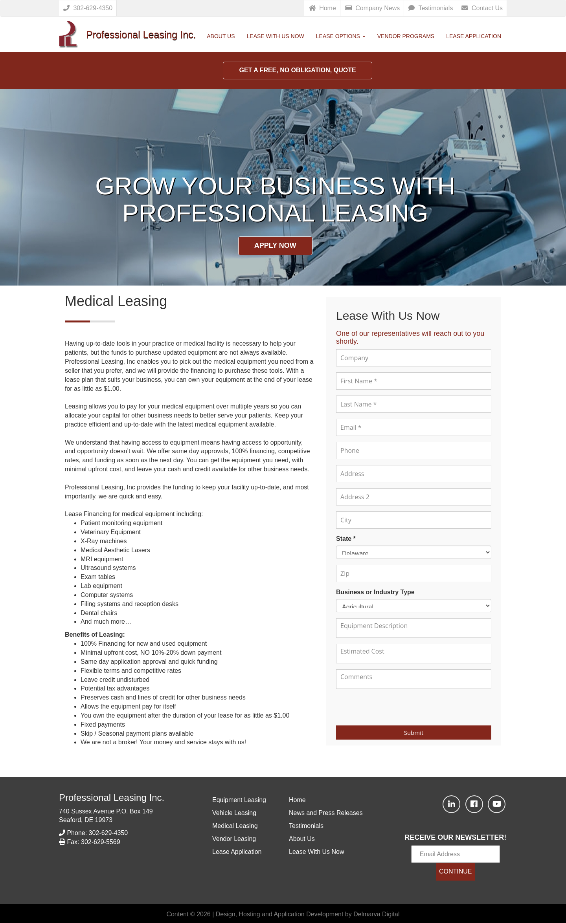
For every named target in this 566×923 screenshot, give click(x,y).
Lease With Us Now (275, 36)
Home (322, 8)
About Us (221, 36)
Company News (372, 8)
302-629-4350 (87, 8)
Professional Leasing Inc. (111, 797)
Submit (414, 732)
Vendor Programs (405, 36)
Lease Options (341, 36)
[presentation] (414, 706)
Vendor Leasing (234, 838)
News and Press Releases (326, 812)
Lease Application (473, 36)
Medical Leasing (235, 825)
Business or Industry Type (375, 592)
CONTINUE (455, 871)
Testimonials (430, 8)
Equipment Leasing (239, 800)
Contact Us (482, 8)
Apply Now (275, 245)
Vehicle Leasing (234, 812)
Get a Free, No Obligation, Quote (297, 70)
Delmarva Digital (376, 914)
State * (346, 538)
